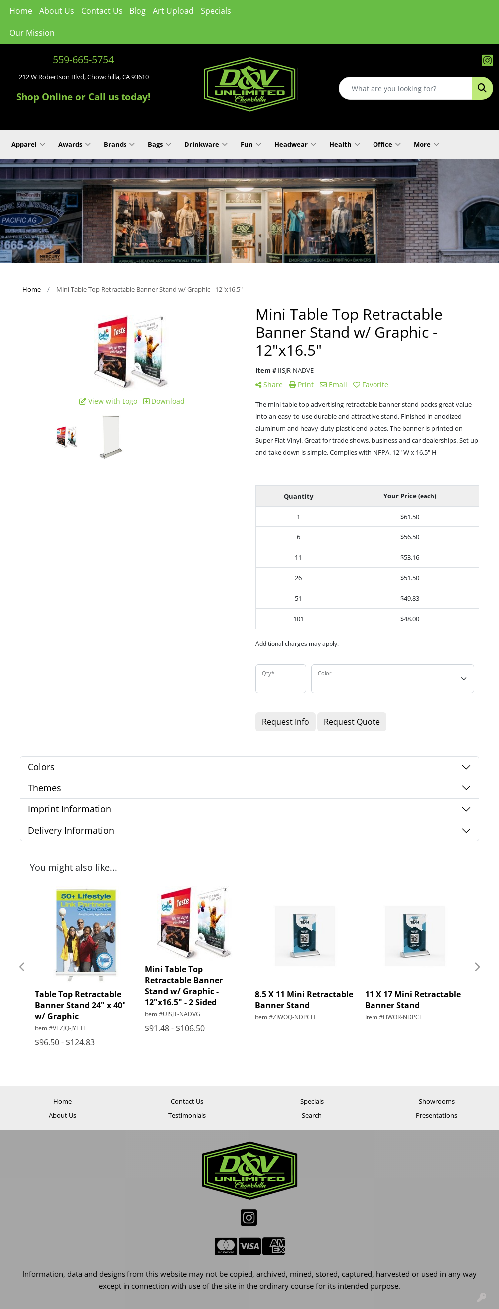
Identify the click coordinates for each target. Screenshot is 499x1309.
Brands (119, 144)
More (426, 144)
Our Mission (32, 32)
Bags (159, 144)
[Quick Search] (405, 88)
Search (312, 1115)
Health (344, 144)
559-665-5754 (83, 59)
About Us (56, 10)
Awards (74, 144)
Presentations (436, 1115)
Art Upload (173, 10)
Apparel (28, 144)
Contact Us (102, 10)
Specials (216, 10)
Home (20, 10)
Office (387, 144)
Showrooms (437, 1101)
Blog (137, 10)
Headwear (295, 144)
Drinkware (206, 144)
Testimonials (187, 1115)
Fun (251, 144)
